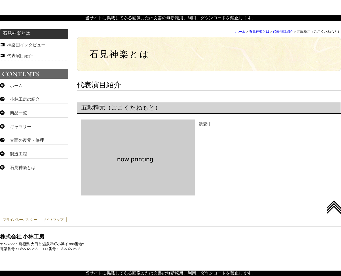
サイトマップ (53, 220)
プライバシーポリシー (20, 220)
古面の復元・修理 (27, 140)
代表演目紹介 (283, 32)
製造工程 (18, 153)
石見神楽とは (259, 32)
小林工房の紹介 (25, 99)
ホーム (240, 32)
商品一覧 (18, 113)
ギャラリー (20, 126)
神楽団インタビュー (26, 45)
